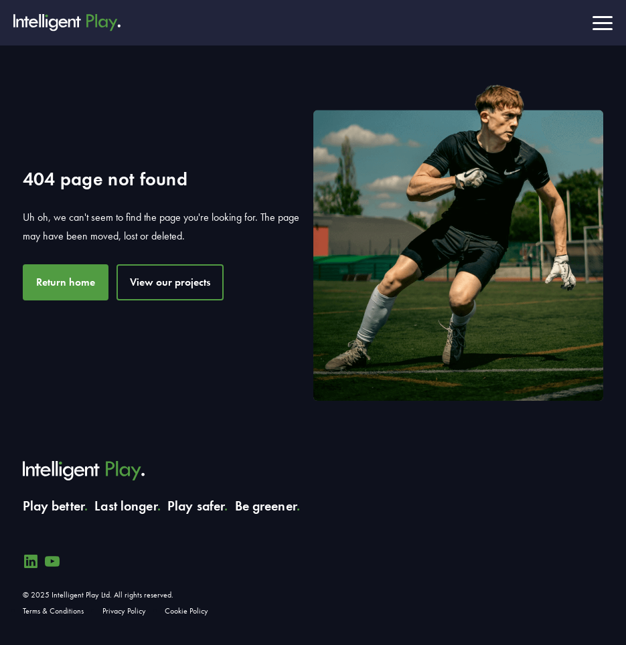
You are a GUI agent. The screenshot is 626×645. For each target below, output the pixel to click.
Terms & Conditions (53, 611)
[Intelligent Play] (67, 22)
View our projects (170, 282)
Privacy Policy (124, 611)
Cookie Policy (186, 611)
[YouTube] (52, 561)
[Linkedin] (31, 561)
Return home (65, 282)
